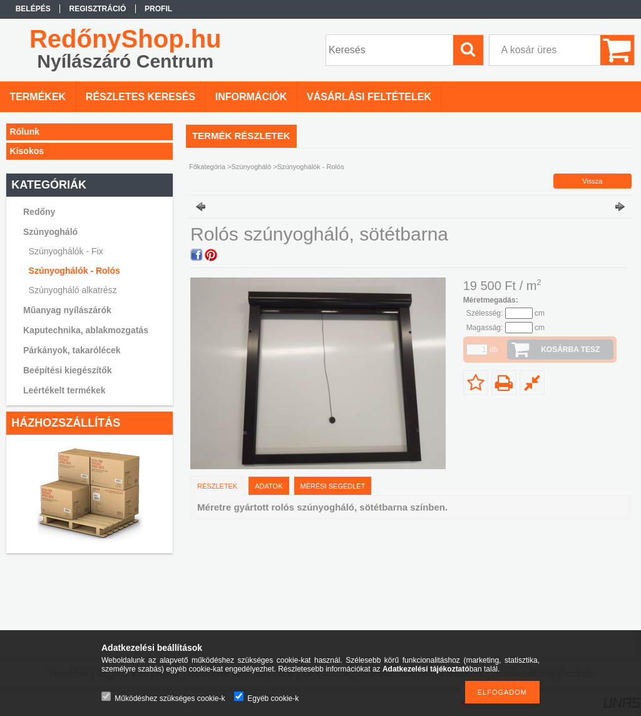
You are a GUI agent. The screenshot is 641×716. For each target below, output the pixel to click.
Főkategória (207, 166)
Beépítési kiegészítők (67, 370)
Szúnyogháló (253, 166)
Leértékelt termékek (64, 390)
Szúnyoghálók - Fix (66, 251)
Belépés (33, 8)
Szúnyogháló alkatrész (73, 290)
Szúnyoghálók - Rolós (74, 271)
